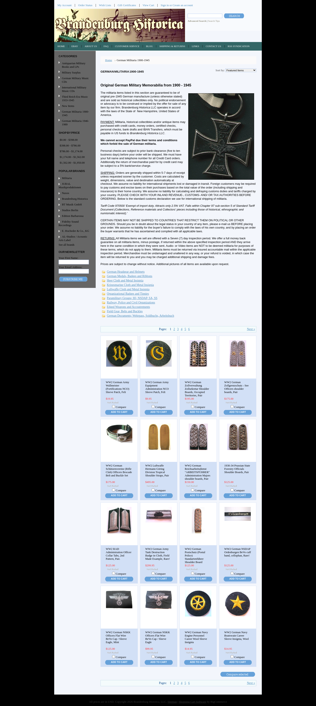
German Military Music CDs (74, 80)
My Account (64, 5)
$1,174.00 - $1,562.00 (72, 157)
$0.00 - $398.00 (69, 139)
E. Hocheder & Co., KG (75, 230)
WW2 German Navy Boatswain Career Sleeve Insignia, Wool (236, 635)
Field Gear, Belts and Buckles (125, 311)
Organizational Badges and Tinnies (128, 293)
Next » (251, 329)
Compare (121, 407)
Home (108, 60)
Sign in (165, 5)
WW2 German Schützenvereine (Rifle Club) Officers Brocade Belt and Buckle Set (119, 470)
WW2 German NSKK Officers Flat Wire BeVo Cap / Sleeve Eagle (157, 637)
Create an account (182, 5)
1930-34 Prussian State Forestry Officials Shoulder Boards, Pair (237, 469)
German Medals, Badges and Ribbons (129, 276)
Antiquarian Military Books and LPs (73, 65)
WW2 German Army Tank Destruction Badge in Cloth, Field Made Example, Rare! (157, 553)
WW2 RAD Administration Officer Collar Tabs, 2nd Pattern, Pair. (118, 553)
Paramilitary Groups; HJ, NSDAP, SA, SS (132, 298)
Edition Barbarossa (73, 216)
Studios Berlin (70, 210)
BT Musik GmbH (72, 204)
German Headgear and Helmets (126, 271)
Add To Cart (119, 412)
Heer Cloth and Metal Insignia (125, 280)
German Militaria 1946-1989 (75, 122)
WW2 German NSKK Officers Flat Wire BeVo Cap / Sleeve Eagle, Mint (118, 637)
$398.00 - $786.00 (70, 145)
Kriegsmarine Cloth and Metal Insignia (130, 285)
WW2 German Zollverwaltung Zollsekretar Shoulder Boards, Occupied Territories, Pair (197, 389)
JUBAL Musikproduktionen (70, 185)
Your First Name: (68, 258)
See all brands (66, 244)
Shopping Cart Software (192, 701)
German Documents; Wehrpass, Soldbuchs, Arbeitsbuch (140, 315)
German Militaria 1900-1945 (74, 113)
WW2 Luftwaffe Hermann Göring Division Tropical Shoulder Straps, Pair (157, 470)
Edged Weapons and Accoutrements (128, 307)
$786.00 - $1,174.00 (71, 151)
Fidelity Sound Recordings (69, 223)
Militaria (67, 178)
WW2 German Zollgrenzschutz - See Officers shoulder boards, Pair (236, 387)
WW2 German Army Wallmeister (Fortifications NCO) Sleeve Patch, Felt (117, 387)
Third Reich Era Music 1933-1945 (75, 98)
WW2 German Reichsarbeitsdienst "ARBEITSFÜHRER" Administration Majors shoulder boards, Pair (197, 472)
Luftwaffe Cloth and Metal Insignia (128, 289)
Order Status (85, 5)
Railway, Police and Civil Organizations (131, 302)
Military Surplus (71, 72)
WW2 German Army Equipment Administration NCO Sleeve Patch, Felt (157, 387)
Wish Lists (105, 5)
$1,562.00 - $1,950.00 (72, 162)
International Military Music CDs (74, 89)
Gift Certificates (127, 5)
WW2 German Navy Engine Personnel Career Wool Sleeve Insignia (196, 637)
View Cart (148, 5)
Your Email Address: (70, 267)
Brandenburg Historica (75, 198)
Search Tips (214, 21)
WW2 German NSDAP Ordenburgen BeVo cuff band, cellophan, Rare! (237, 552)
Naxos (65, 193)
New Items (68, 106)
